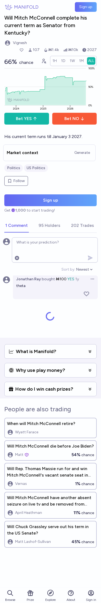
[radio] (54, 61)
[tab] (16, 226)
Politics (13, 168)
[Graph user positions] (43, 61)
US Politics (36, 168)
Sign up (85, 7)
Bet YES (26, 118)
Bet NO (74, 118)
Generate (82, 152)
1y (77, 279)
